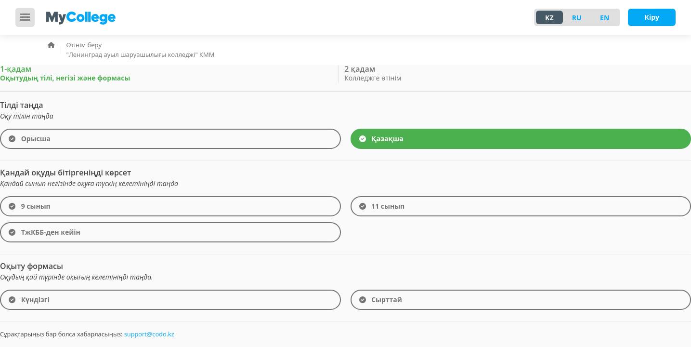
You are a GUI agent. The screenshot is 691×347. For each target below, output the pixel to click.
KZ (549, 17)
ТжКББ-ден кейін (44, 232)
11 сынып (382, 206)
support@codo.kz (149, 334)
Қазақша (381, 139)
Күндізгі (29, 300)
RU (577, 17)
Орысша (30, 139)
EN (604, 17)
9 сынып (30, 206)
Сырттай (380, 300)
